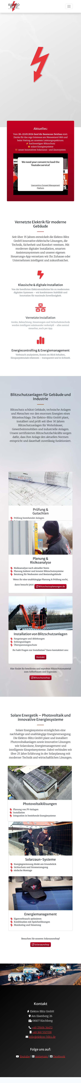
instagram (41, 1056)
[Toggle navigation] (69, 6)
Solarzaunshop (40, 944)
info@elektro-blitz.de (42, 1036)
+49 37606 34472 (42, 1027)
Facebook (59, 1056)
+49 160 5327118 (42, 1032)
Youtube (25, 1056)
